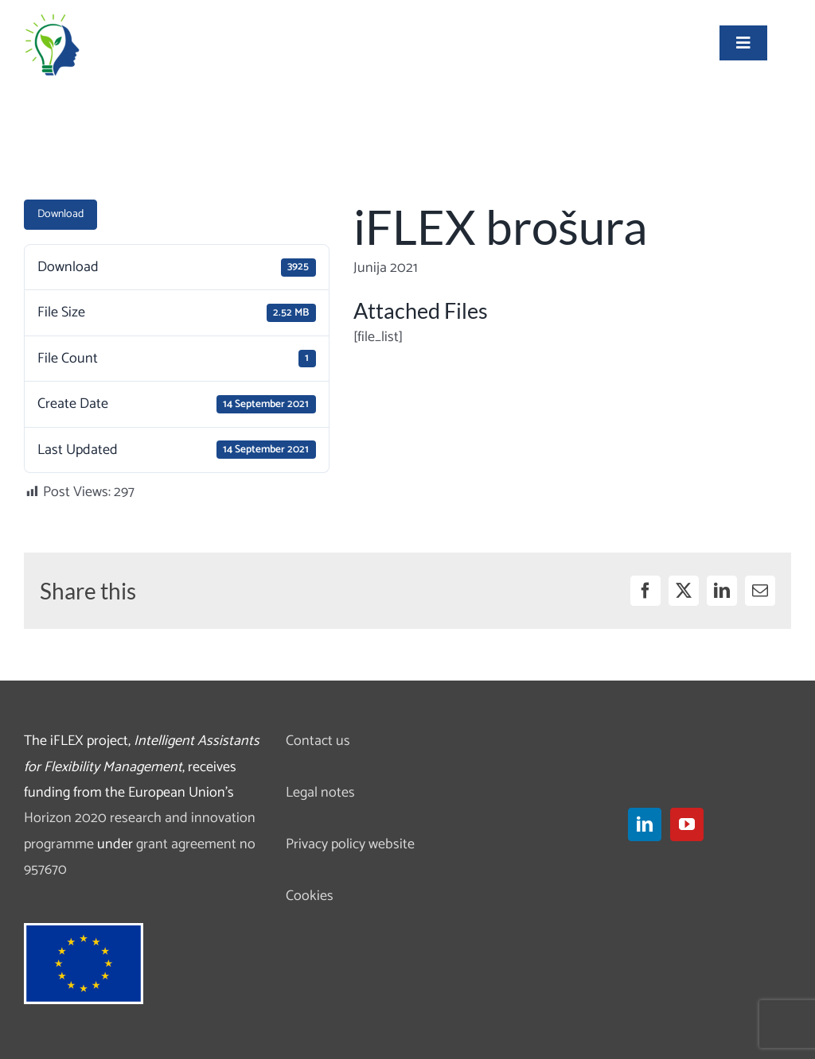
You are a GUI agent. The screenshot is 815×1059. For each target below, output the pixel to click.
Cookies (309, 896)
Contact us (318, 741)
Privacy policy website (350, 844)
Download (60, 214)
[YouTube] (687, 824)
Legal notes (320, 793)
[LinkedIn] (644, 824)
